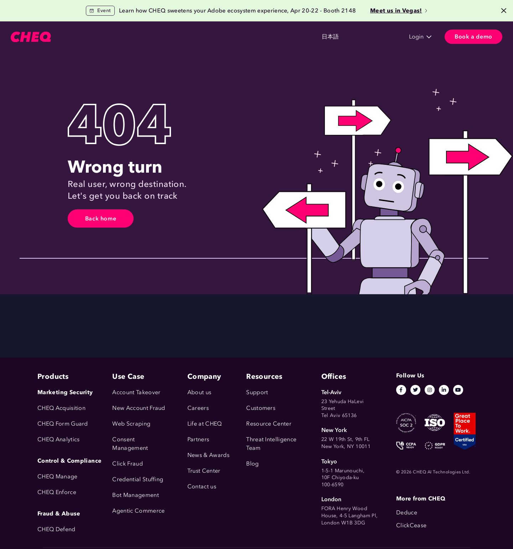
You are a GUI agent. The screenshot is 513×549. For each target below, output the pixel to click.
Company (243, 37)
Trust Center (204, 470)
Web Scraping (131, 423)
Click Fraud (127, 463)
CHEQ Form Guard (62, 423)
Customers (161, 37)
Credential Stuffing (137, 479)
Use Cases (119, 37)
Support (257, 392)
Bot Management (135, 495)
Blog (252, 463)
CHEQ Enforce (56, 492)
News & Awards (208, 455)
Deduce (406, 512)
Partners (198, 439)
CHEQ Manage (57, 476)
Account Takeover (136, 392)
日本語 (283, 37)
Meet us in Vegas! (398, 10)
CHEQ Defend (56, 529)
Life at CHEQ (204, 423)
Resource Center (268, 423)
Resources (203, 37)
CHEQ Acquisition (61, 408)
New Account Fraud (138, 408)
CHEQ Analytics (58, 439)
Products (80, 37)
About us (199, 392)
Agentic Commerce (138, 510)
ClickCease (411, 525)
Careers (198, 408)
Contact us (201, 486)
